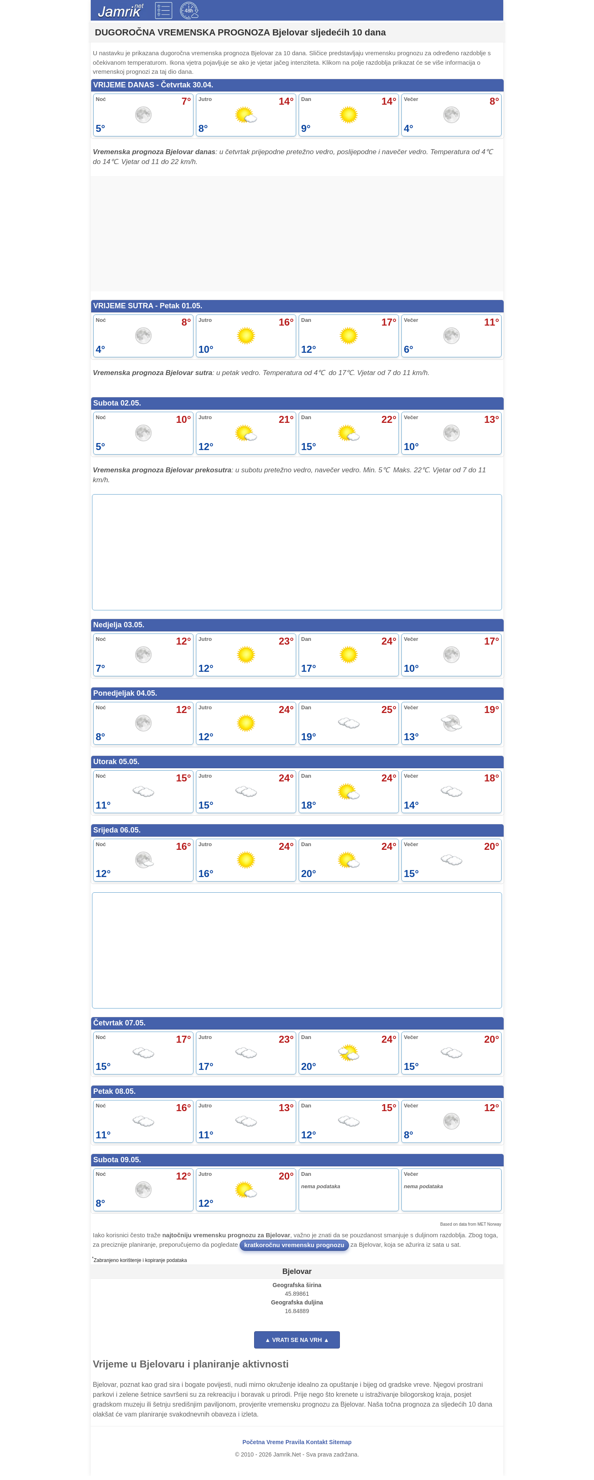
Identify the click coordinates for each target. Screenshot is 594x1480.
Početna (254, 1446)
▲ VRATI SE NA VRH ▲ (297, 1344)
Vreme (275, 1446)
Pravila (294, 1446)
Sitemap (340, 1446)
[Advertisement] (297, 234)
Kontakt (317, 1446)
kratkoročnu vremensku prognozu (294, 1248)
